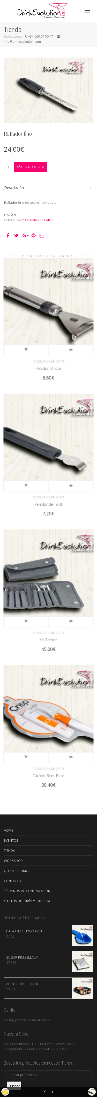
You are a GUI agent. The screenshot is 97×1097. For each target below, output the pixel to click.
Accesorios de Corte (37, 220)
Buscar (14, 1086)
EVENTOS (11, 840)
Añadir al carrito (30, 167)
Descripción (14, 187)
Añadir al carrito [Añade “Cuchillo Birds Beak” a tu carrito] (30, 752)
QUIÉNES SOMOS (17, 870)
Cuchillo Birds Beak (48, 767)
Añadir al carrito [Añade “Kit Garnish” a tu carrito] (30, 617)
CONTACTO (12, 880)
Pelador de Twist (48, 496)
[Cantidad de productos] (8, 167)
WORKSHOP (13, 860)
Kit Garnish (48, 631)
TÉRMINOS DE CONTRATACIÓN (27, 891)
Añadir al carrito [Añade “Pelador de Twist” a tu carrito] (30, 481)
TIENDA (9, 850)
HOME (8, 830)
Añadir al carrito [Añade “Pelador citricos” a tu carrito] (30, 345)
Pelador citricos (48, 360)
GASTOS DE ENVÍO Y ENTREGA (27, 901)
